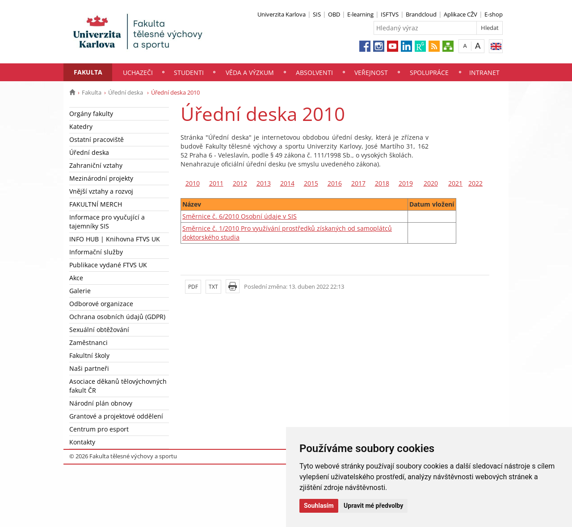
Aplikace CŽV (460, 14)
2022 (475, 183)
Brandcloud (421, 14)
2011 (216, 183)
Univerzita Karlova (281, 14)
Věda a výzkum (250, 72)
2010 (192, 183)
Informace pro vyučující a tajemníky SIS (107, 221)
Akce (76, 278)
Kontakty (82, 442)
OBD (334, 14)
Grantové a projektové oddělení (116, 416)
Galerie (80, 290)
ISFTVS (390, 14)
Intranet (484, 72)
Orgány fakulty (91, 113)
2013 (264, 183)
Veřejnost (371, 72)
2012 (240, 183)
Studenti (189, 72)
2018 (382, 183)
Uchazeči (138, 72)
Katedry (81, 126)
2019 (406, 183)
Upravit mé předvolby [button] (373, 505)
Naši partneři (89, 368)
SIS (317, 14)
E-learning (360, 14)
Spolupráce (429, 72)
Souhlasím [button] (319, 505)
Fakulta (88, 72)
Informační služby (96, 252)
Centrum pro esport (99, 429)
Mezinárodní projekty (101, 178)
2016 (335, 183)
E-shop (493, 14)
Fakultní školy (89, 355)
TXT (213, 286)
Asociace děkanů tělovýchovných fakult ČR (118, 385)
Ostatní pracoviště (96, 139)
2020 (431, 183)
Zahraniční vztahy (95, 165)
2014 (287, 183)
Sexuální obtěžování (99, 329)
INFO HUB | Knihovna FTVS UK (114, 239)
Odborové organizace (101, 303)
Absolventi (314, 72)
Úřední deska (126, 92)
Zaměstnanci (88, 342)
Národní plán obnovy (100, 403)
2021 (455, 183)
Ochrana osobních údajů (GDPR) (117, 316)
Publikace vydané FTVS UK (108, 265)
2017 (358, 183)
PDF (193, 286)
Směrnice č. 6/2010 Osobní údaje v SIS (239, 216)
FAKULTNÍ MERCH (95, 204)
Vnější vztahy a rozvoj (101, 191)
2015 (311, 183)
